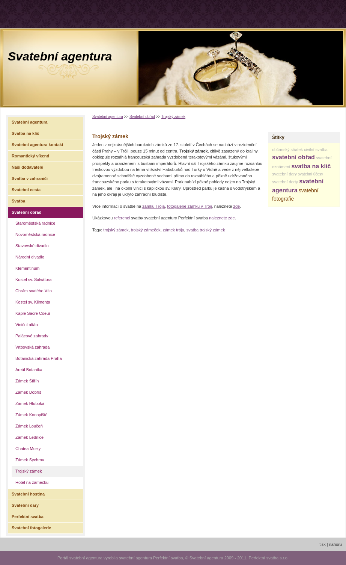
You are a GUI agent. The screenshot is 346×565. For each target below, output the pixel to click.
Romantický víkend (30, 156)
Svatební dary (25, 505)
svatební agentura (135, 558)
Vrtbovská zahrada (32, 347)
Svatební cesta (26, 189)
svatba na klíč (311, 166)
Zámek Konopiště (31, 414)
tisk (322, 544)
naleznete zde (222, 218)
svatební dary (284, 174)
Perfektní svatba (28, 516)
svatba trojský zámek (206, 230)
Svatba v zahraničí (30, 178)
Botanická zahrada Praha (38, 358)
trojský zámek (115, 230)
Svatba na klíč (25, 133)
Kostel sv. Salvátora (33, 279)
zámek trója (173, 230)
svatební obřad (293, 157)
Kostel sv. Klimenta (32, 302)
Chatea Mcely (28, 448)
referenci (122, 218)
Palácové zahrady (31, 336)
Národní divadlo (29, 257)
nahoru (335, 544)
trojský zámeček (146, 230)
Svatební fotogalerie (31, 528)
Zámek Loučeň (29, 426)
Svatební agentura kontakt (37, 144)
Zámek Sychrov (29, 460)
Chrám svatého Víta (33, 291)
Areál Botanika (28, 369)
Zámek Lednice (29, 437)
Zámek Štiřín (27, 381)
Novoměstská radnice (35, 234)
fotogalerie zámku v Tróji (189, 206)
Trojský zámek (173, 117)
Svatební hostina (28, 494)
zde (236, 206)
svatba (272, 558)
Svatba (18, 201)
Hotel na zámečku (31, 482)
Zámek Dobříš (28, 392)
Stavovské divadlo (32, 245)
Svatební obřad (142, 117)
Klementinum (27, 268)
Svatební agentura (60, 56)
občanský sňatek (287, 149)
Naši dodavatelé (27, 167)
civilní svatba (316, 149)
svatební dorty (285, 182)
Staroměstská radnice (35, 223)
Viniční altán (26, 324)
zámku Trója (153, 206)
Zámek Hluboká (29, 403)
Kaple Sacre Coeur (32, 313)
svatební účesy (310, 174)
